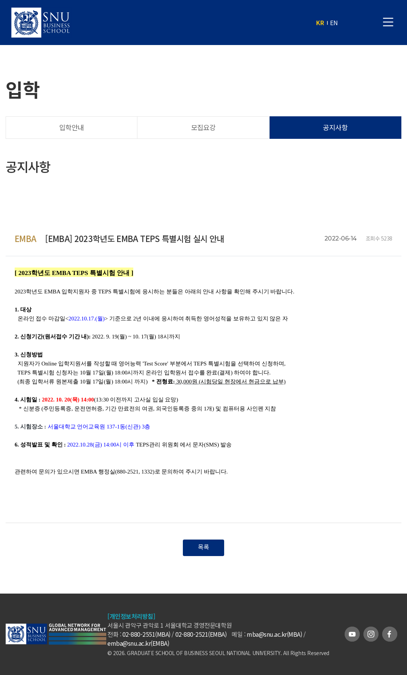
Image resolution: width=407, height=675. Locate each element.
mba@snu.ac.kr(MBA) (274, 634)
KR (320, 22)
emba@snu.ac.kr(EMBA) (138, 643)
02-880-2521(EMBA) (201, 634)
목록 (203, 546)
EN (334, 22)
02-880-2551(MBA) (146, 634)
